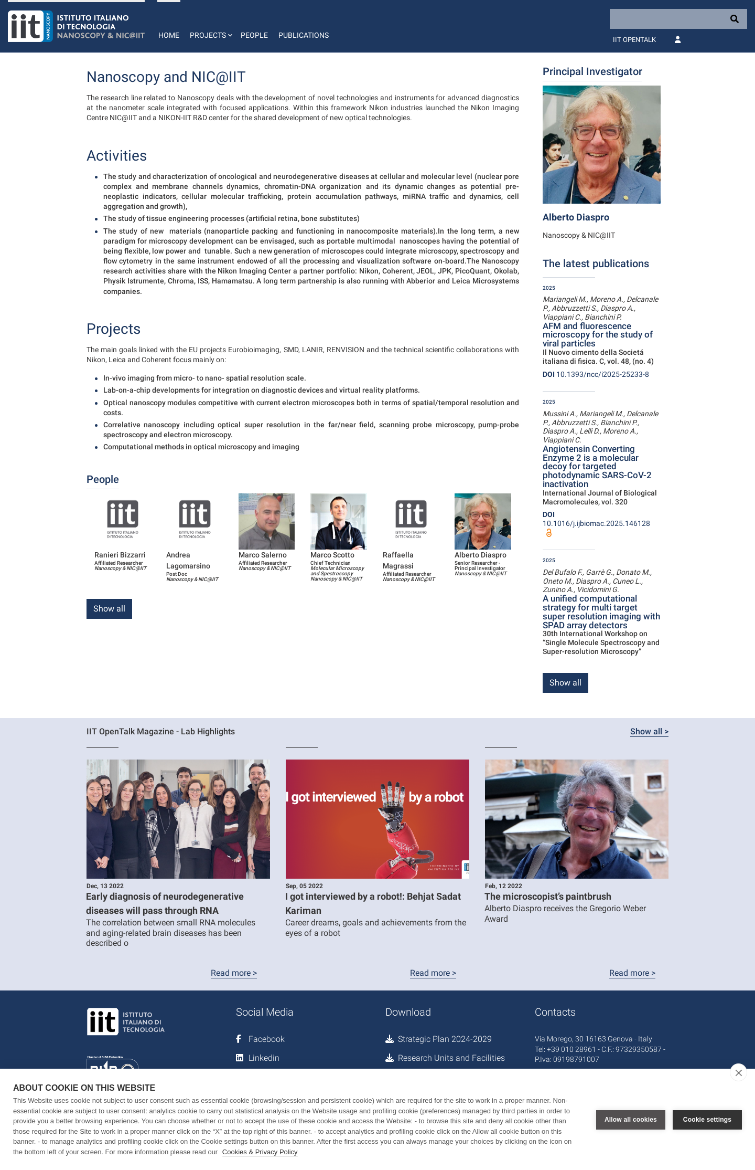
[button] (210, 26)
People (254, 35)
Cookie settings (707, 1119)
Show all (109, 609)
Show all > (649, 731)
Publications (303, 35)
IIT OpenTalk (634, 40)
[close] (738, 1072)
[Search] (678, 19)
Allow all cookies (631, 1119)
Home (168, 35)
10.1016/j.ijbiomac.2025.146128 (596, 519)
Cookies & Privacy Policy (260, 1152)
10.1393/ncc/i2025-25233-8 (596, 374)
